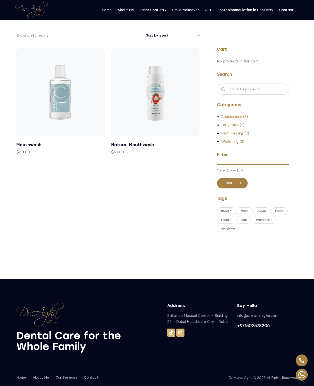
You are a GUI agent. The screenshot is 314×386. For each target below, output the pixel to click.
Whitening (230, 141)
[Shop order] (173, 35)
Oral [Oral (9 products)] (244, 220)
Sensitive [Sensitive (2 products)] (228, 228)
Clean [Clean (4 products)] (261, 211)
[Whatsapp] (302, 375)
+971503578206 (253, 325)
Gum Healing (232, 133)
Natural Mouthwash (132, 144)
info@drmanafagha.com (257, 315)
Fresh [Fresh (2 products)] (279, 211)
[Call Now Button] (302, 360)
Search (221, 89)
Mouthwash (28, 144)
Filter (228, 183)
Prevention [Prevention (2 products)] (264, 220)
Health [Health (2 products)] (226, 220)
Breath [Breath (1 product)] (226, 211)
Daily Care (230, 125)
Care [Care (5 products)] (244, 211)
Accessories (231, 116)
